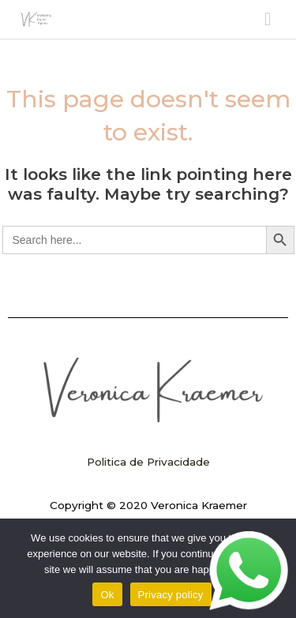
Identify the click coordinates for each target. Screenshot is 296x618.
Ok (107, 595)
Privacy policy (171, 595)
